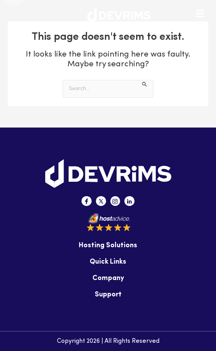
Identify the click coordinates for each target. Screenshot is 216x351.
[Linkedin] (129, 201)
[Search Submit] (144, 84)
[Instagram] (115, 201)
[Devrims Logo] (118, 15)
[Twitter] (101, 201)
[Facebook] (86, 201)
